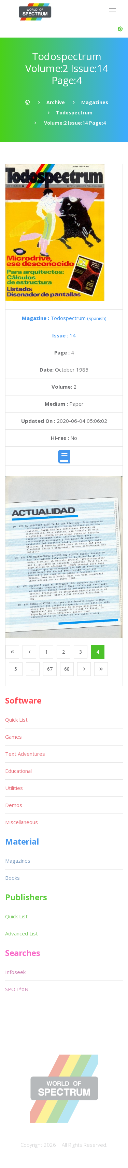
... (32, 669)
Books (12, 877)
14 (64, 335)
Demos (13, 805)
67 (50, 669)
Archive (55, 102)
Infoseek (15, 972)
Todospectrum (74, 112)
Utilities (14, 787)
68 (67, 669)
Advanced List (21, 933)
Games (13, 736)
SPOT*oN (16, 989)
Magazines (94, 102)
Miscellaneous (21, 822)
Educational (18, 770)
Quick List (16, 719)
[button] (120, 29)
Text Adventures (25, 753)
